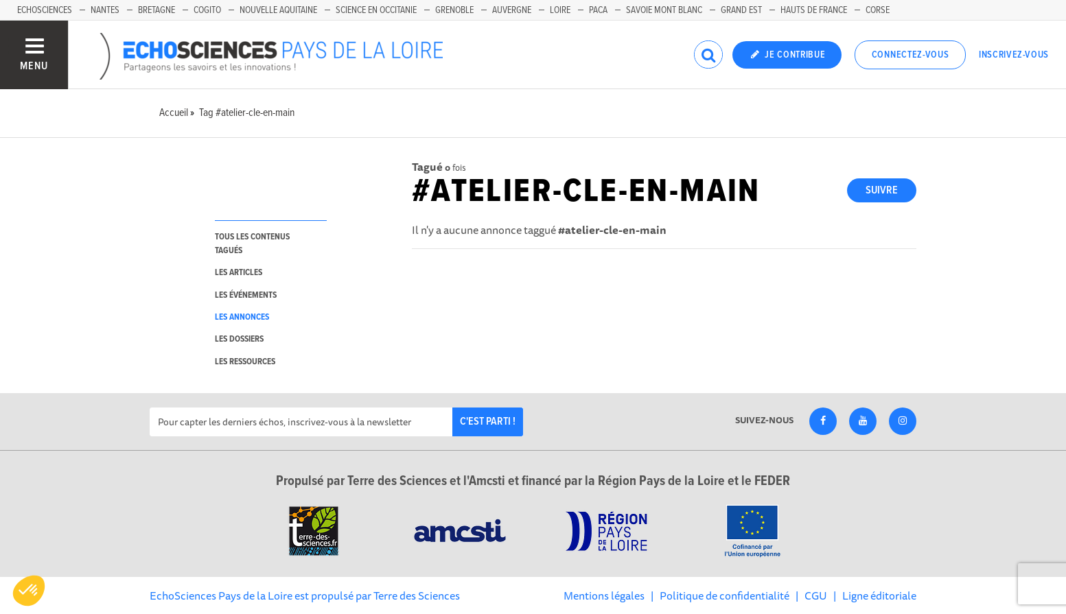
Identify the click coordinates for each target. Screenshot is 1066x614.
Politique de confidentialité (724, 595)
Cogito (207, 10)
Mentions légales (604, 595)
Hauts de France (813, 10)
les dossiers (239, 339)
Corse (878, 10)
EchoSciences (44, 10)
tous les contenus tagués (252, 243)
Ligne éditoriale (879, 595)
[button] (28, 590)
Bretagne (156, 10)
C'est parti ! (487, 421)
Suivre (882, 190)
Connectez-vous (910, 55)
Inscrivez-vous (1014, 55)
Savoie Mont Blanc (664, 10)
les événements (246, 295)
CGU (815, 595)
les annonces (242, 317)
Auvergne (511, 10)
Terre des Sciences (416, 595)
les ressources (245, 362)
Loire (560, 10)
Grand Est (741, 10)
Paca (598, 10)
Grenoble (454, 10)
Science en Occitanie (376, 10)
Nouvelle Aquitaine (278, 10)
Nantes (105, 10)
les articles (238, 273)
